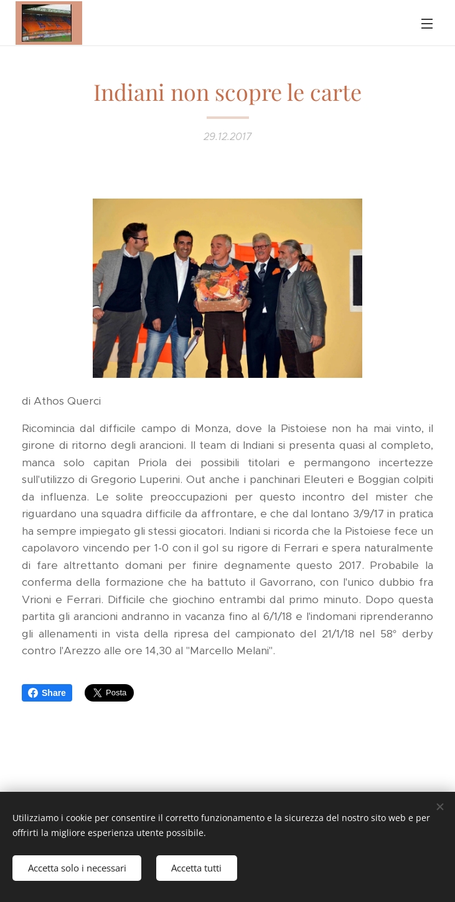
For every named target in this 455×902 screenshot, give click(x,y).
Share (47, 693)
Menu (427, 23)
